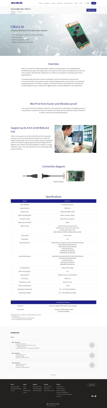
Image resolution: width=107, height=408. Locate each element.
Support (76, 3)
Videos (25, 392)
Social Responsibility (16, 388)
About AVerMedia (15, 386)
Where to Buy (91, 10)
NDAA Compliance (61, 390)
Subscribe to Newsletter (63, 392)
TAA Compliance (61, 388)
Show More (53, 375)
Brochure (59, 396)
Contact (93, 3)
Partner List (47, 388)
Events (25, 388)
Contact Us (92, 385)
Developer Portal (37, 386)
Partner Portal (47, 386)
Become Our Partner (49, 390)
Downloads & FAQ (37, 388)
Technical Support (37, 390)
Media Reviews (27, 390)
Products (41, 3)
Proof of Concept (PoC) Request (64, 394)
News (24, 386)
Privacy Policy (60, 386)
